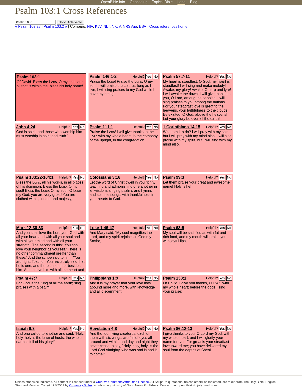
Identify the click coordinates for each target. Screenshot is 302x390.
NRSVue (130, 26)
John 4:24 (25, 127)
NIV (90, 26)
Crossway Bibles (80, 385)
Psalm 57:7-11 (176, 76)
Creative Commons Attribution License (122, 382)
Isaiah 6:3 (25, 328)
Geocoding (138, 2)
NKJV (116, 26)
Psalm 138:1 (174, 278)
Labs (181, 2)
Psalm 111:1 (101, 127)
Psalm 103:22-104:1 (34, 177)
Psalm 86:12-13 (177, 328)
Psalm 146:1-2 (103, 76)
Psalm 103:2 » (55, 26)
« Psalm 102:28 (28, 26)
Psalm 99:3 (173, 177)
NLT (106, 26)
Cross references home (168, 26)
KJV (98, 26)
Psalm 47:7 (26, 278)
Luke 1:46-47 (102, 227)
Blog (193, 2)
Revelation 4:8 (103, 328)
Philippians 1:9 (104, 278)
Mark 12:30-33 (29, 227)
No (156, 76)
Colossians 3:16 (105, 177)
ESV (142, 26)
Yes (148, 76)
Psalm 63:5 (173, 227)
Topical (162, 2)
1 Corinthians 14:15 (181, 127)
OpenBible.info (113, 2)
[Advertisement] (256, 41)
